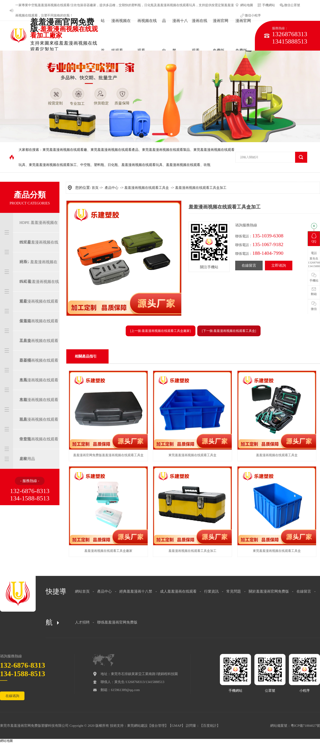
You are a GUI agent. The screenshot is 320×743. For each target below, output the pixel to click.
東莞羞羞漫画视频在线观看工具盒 (192, 455)
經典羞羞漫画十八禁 (135, 591)
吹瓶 (66, 15)
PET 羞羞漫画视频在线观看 (38, 252)
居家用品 (27, 459)
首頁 (95, 188)
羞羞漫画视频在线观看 (183, 165)
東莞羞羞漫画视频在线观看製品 (166, 150)
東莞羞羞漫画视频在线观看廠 (65, 150)
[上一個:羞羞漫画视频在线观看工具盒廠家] (160, 331)
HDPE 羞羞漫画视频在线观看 (38, 232)
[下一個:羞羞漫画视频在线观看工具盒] (229, 331)
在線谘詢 (12, 696)
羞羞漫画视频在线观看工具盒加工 (201, 188)
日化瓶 (113, 165)
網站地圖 (6, 741)
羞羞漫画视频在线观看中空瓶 (38, 429)
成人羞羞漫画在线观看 (178, 591)
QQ (314, 238)
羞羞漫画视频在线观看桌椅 (38, 449)
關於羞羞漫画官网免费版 (269, 591)
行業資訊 (211, 591)
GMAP (176, 725)
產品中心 (111, 188)
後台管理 (158, 725)
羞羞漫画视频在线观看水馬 (38, 370)
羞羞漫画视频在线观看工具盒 (38, 331)
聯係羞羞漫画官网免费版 (117, 622)
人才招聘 (82, 622)
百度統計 (210, 725)
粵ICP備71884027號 (305, 725)
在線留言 (249, 265)
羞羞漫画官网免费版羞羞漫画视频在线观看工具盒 (108, 455)
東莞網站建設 (137, 725)
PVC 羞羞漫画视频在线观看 (39, 291)
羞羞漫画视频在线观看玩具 (142, 165)
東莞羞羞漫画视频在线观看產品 (115, 150)
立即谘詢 (278, 265)
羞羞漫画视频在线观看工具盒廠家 (108, 551)
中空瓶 (33, 5)
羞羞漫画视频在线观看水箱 (38, 390)
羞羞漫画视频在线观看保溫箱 (38, 311)
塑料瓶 (99, 165)
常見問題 (233, 591)
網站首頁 (82, 591)
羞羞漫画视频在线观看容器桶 (38, 350)
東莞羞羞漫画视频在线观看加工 (53, 165)
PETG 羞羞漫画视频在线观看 (38, 272)
